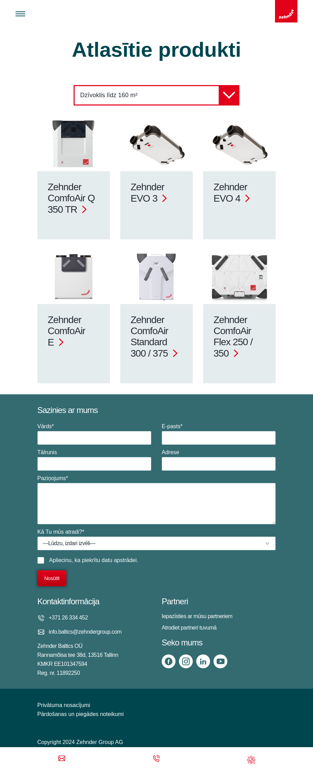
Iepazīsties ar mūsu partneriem (197, 616)
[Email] (62, 759)
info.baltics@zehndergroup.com (85, 632)
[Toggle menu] (20, 14)
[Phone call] (156, 759)
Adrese (219, 460)
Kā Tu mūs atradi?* (156, 539)
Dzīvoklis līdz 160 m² (159, 95)
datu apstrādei (119, 560)
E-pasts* (219, 434)
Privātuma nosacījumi (63, 705)
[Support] (251, 759)
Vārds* (94, 434)
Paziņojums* (156, 499)
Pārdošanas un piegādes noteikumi (80, 714)
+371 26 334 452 (68, 618)
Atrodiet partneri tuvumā (189, 628)
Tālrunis (94, 460)
